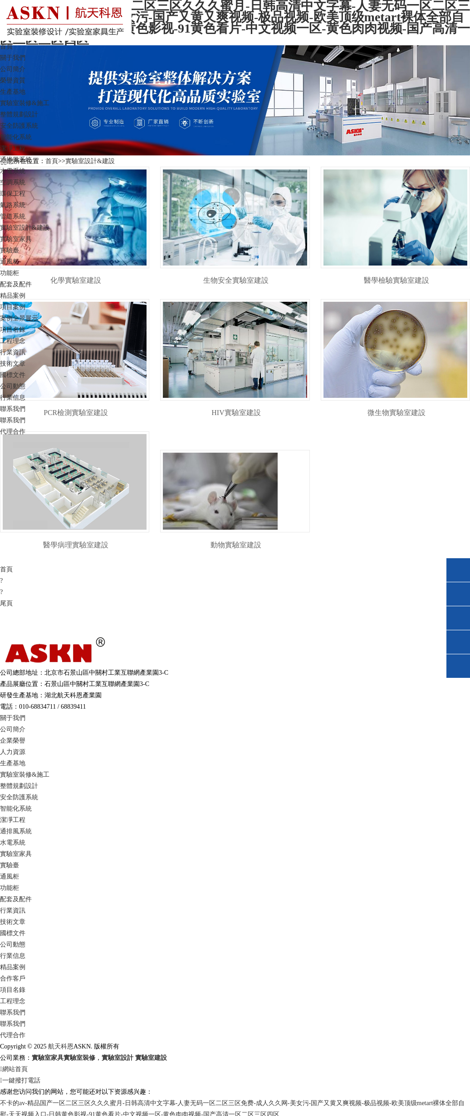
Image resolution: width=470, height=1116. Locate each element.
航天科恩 (59, 1047)
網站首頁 (14, 1070)
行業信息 (12, 397)
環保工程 (12, 193)
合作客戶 (12, 979)
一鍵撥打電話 (20, 1081)
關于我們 (12, 719)
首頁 (6, 46)
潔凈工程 (12, 148)
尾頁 (6, 604)
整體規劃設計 (19, 114)
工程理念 (12, 341)
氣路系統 (12, 205)
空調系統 (12, 182)
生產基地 (12, 91)
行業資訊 (12, 911)
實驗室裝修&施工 (24, 776)
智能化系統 (16, 137)
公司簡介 (12, 69)
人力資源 (12, 753)
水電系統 (12, 171)
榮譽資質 (12, 80)
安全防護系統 (19, 125)
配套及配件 (16, 284)
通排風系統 (16, 159)
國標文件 (12, 375)
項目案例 (12, 307)
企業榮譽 (12, 742)
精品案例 (12, 968)
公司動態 (12, 386)
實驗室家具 (16, 855)
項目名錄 (12, 329)
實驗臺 (9, 250)
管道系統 (12, 216)
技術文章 (12, 363)
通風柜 (9, 261)
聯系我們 (12, 420)
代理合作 (12, 431)
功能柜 (9, 273)
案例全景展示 (19, 318)
